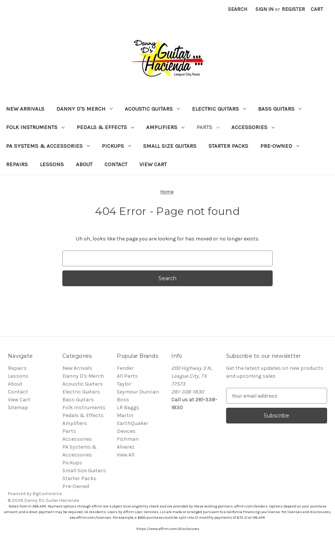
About (84, 164)
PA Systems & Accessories (48, 146)
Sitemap (18, 407)
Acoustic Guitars (152, 108)
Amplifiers (165, 127)
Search (237, 9)
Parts (207, 127)
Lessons (52, 164)
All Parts (127, 376)
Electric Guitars (219, 108)
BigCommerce (47, 493)
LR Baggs (128, 407)
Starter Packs (228, 146)
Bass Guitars (280, 108)
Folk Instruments (35, 127)
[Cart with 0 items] (316, 9)
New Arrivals (25, 108)
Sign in (264, 9)
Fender (125, 368)
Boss (123, 399)
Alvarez (125, 447)
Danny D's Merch (84, 108)
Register (293, 9)
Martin (125, 415)
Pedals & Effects (105, 127)
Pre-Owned (279, 146)
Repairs (17, 164)
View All (125, 455)
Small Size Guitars (169, 146)
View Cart (153, 164)
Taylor (124, 384)
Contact (115, 164)
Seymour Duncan (138, 392)
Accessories (253, 127)
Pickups (116, 146)
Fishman (128, 439)
